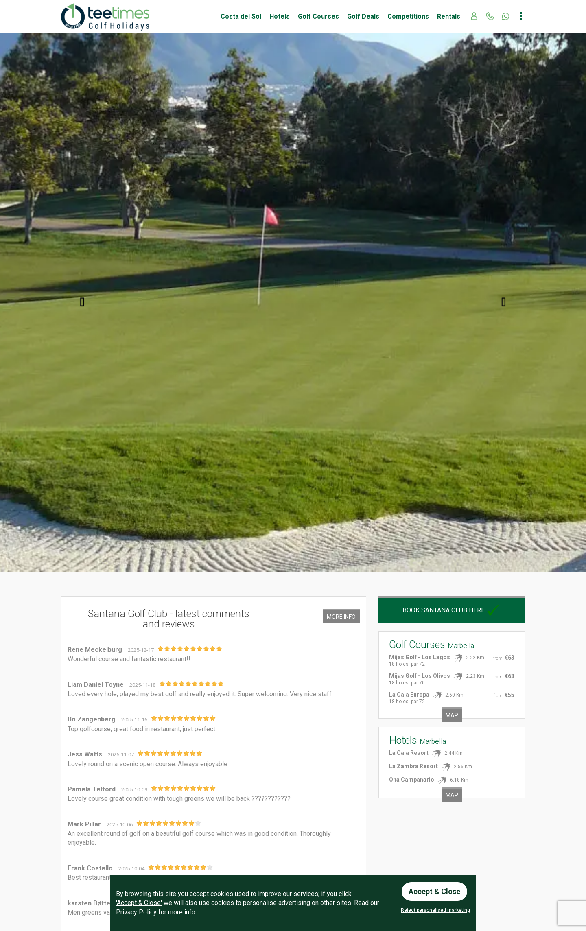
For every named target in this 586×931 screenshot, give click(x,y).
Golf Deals (363, 16)
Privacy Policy (136, 912)
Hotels (279, 16)
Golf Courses (318, 16)
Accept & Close (434, 891)
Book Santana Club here (451, 610)
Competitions (408, 16)
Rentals (448, 16)
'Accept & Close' (139, 903)
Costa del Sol (241, 16)
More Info (341, 617)
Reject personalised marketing (435, 910)
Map (452, 715)
